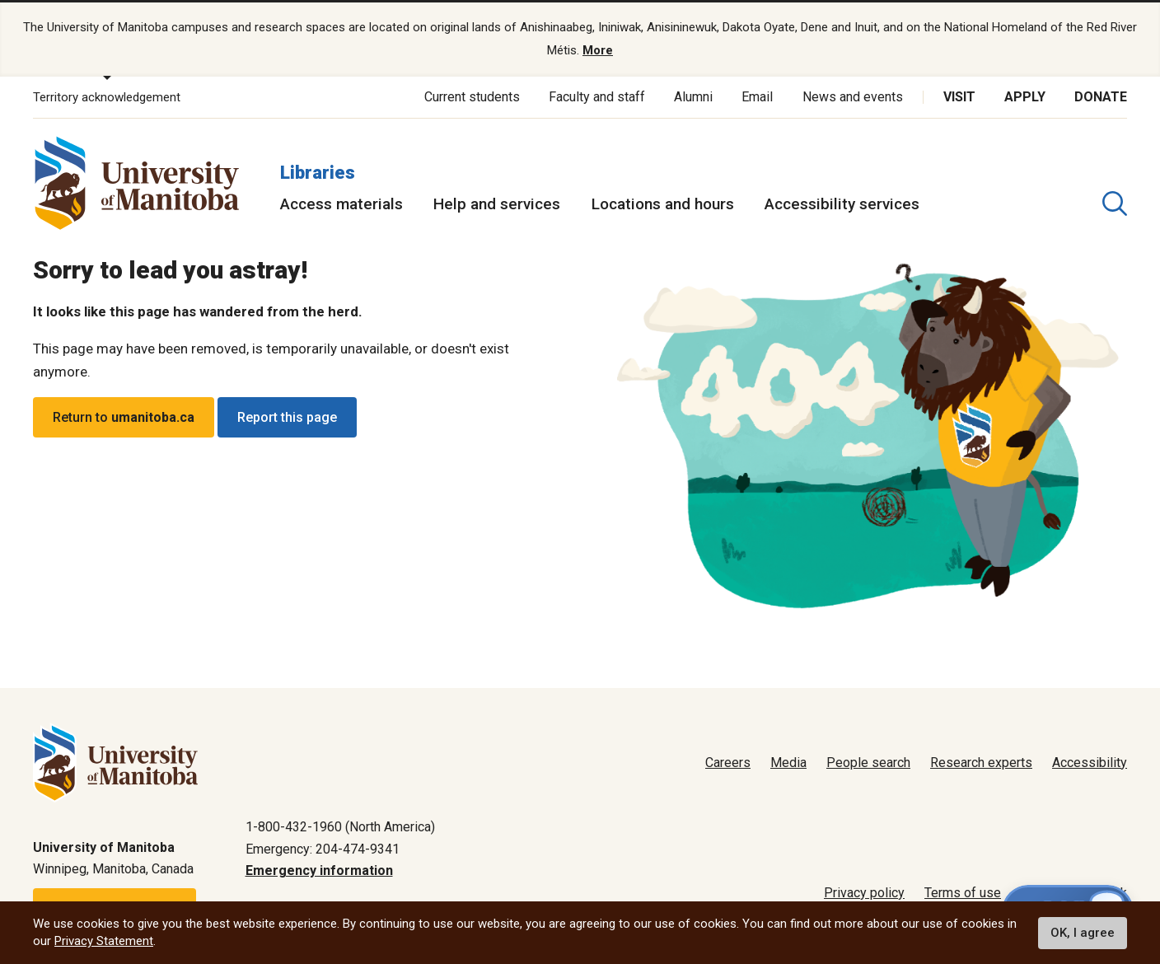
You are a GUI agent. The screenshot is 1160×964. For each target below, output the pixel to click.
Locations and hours (663, 203)
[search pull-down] (1114, 203)
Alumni (693, 97)
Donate (1100, 97)
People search (868, 762)
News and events (852, 97)
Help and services (496, 203)
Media (788, 762)
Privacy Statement (103, 941)
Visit (959, 97)
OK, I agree (1082, 932)
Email (757, 97)
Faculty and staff (597, 97)
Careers (728, 762)
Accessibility (1089, 762)
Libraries (317, 171)
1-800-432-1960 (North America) (340, 827)
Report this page (287, 417)
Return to (123, 417)
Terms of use (962, 893)
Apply (1024, 97)
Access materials (341, 203)
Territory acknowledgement (106, 97)
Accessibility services (842, 203)
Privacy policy (864, 893)
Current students (472, 97)
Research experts (981, 762)
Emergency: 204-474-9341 (323, 848)
